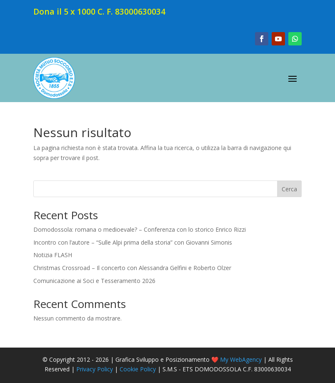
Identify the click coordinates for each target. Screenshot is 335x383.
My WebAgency (241, 359)
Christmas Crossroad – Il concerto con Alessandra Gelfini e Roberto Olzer (132, 268)
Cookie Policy (138, 369)
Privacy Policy (94, 369)
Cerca (289, 189)
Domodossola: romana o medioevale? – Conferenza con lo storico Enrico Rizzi (139, 229)
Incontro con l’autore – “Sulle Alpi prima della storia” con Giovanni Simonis (132, 242)
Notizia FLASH (52, 255)
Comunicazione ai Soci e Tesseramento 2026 (94, 281)
